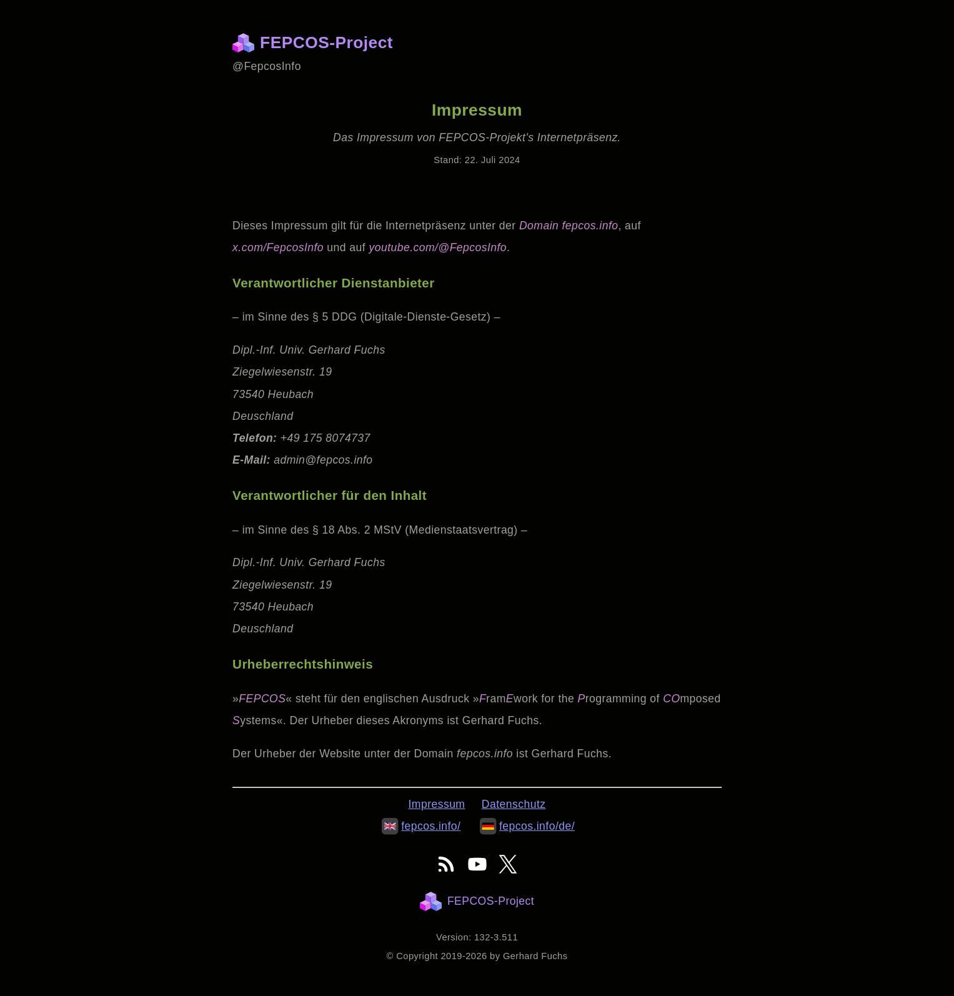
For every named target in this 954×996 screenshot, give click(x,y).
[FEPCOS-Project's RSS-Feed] (446, 864)
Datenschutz (514, 804)
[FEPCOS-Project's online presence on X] (508, 864)
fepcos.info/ (421, 826)
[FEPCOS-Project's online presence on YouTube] (477, 864)
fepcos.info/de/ (527, 826)
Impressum (437, 804)
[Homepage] (246, 43)
